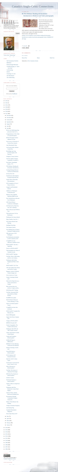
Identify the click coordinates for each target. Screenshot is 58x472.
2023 (6, 100)
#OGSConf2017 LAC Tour (12, 265)
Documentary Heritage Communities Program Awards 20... (11, 398)
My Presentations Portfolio (12, 60)
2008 (6, 444)
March (8, 420)
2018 (6, 111)
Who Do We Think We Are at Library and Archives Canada (12, 282)
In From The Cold (10, 173)
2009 (6, 442)
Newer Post (24, 57)
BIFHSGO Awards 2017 (11, 322)
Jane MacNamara (10, 75)
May (8, 416)
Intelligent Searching (10, 225)
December (9, 115)
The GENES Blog (10, 77)
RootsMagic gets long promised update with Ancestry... (11, 153)
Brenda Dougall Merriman (12, 64)
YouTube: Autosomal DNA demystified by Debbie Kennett (12, 294)
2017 (6, 113)
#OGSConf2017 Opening (11, 254)
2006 (6, 449)
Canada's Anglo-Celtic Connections (32, 6)
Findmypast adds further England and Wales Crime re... (12, 262)
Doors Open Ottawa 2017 (11, 413)
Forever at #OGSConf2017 (12, 248)
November (9, 117)
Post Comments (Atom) (33, 60)
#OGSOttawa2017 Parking (12, 290)
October (8, 119)
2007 (6, 446)
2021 (6, 105)
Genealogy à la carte (11, 73)
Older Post (52, 57)
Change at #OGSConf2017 (12, 320)
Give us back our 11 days (11, 275)
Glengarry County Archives (12, 156)
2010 (6, 440)
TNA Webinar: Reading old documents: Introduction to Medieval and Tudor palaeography (38, 15)
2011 (6, 438)
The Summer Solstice (11, 227)
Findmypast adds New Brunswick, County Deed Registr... (12, 389)
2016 (6, 427)
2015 (6, 429)
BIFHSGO (9, 62)
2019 (6, 109)
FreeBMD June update (11, 297)
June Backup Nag (10, 407)
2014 (6, 431)
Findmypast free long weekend (13, 217)
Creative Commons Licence (10, 458)
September (9, 122)
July (8, 126)
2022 (6, 102)
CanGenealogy (10, 70)
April (8, 418)
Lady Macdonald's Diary (11, 145)
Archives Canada (10, 377)
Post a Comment (24, 55)
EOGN (8, 71)
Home (38, 57)
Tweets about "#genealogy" (9, 55)
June (8, 128)
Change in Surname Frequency (13, 405)
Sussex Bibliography (10, 314)
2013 (6, 434)
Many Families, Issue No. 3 (12, 219)
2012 (6, 436)
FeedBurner (14, 93)
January (8, 425)
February (9, 422)
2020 (6, 107)
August (8, 124)
